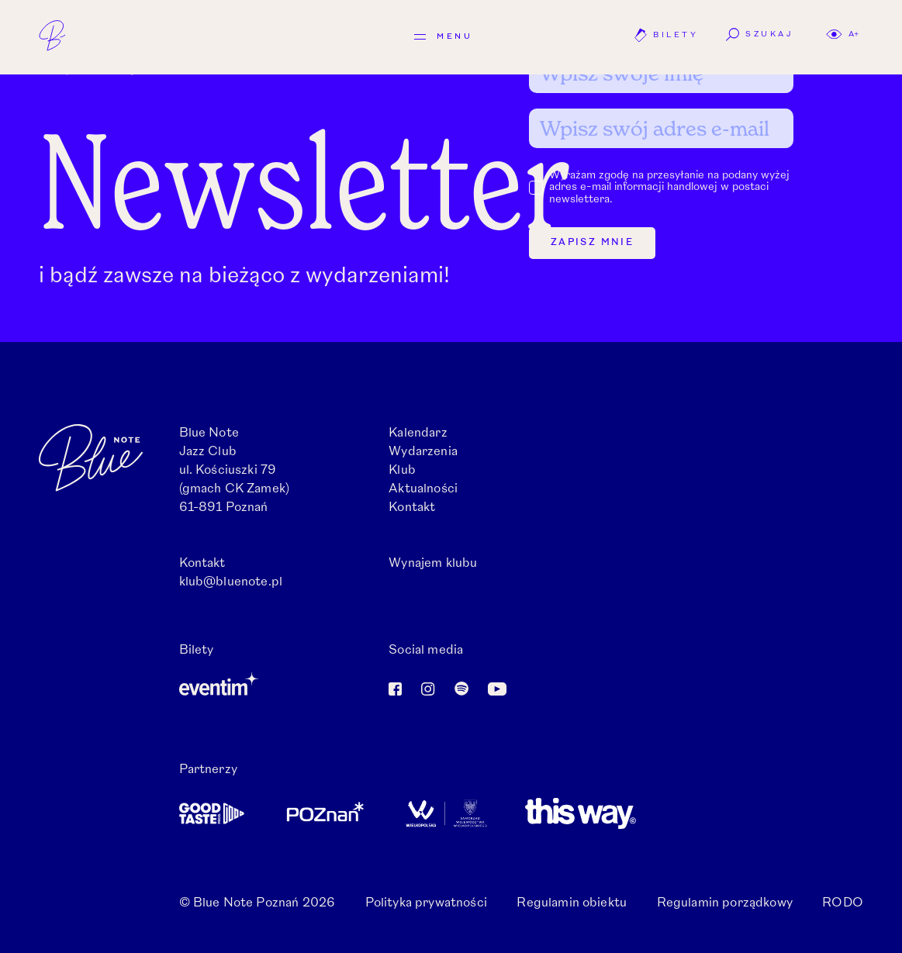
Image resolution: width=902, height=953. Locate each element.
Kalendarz (418, 433)
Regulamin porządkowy (725, 903)
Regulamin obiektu (572, 903)
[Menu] (443, 36)
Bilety (666, 35)
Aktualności (423, 489)
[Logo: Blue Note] (66, 36)
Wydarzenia (423, 452)
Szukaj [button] (759, 34)
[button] (842, 34)
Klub (402, 470)
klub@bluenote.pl (231, 582)
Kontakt (412, 508)
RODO (842, 903)
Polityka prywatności (426, 903)
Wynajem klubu (433, 564)
